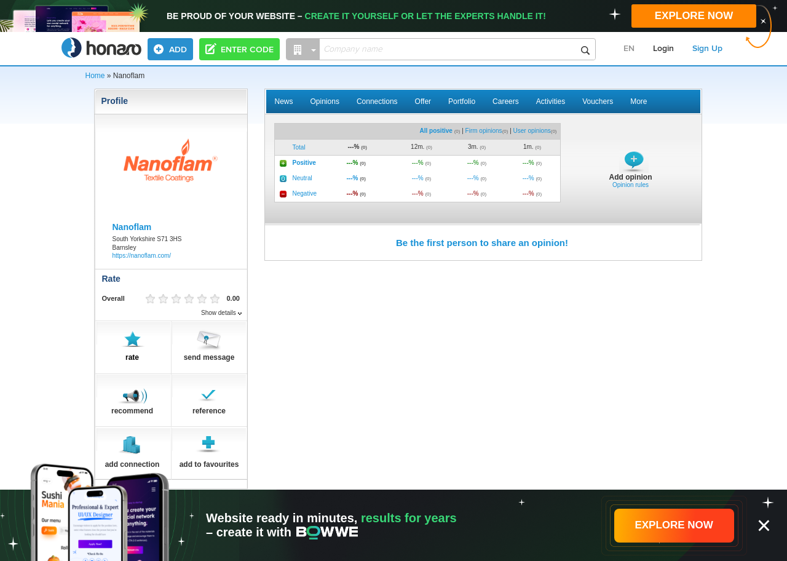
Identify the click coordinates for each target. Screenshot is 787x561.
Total (299, 147)
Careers (505, 101)
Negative (305, 193)
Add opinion (630, 177)
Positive (304, 162)
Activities (550, 101)
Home (95, 75)
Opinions (324, 101)
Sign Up (707, 48)
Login (663, 48)
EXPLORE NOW (694, 16)
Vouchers (597, 101)
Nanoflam (132, 227)
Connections (377, 101)
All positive (436, 130)
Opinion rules (630, 184)
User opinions (532, 130)
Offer (423, 101)
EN (629, 48)
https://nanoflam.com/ (142, 255)
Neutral (302, 178)
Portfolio (461, 101)
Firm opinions (483, 130)
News (284, 101)
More (638, 101)
